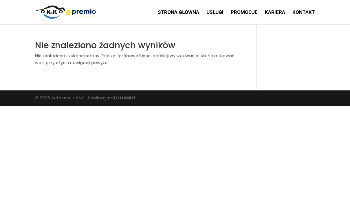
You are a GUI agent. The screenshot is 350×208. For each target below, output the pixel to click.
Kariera (275, 12)
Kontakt (303, 12)
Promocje (244, 12)
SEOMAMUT (123, 98)
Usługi (214, 12)
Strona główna (178, 12)
